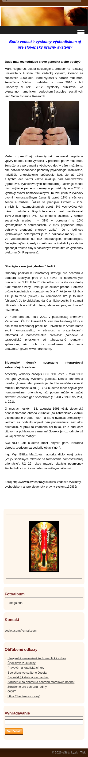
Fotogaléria (15, 603)
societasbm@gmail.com (21, 630)
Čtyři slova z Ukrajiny (21, 663)
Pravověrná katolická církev (26, 667)
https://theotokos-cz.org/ (24, 696)
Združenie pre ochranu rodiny (27, 686)
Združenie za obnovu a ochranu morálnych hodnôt (41, 682)
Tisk (83, 752)
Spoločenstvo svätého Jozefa (27, 672)
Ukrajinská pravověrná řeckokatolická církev (37, 658)
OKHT (12, 691)
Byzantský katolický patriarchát (28, 677)
